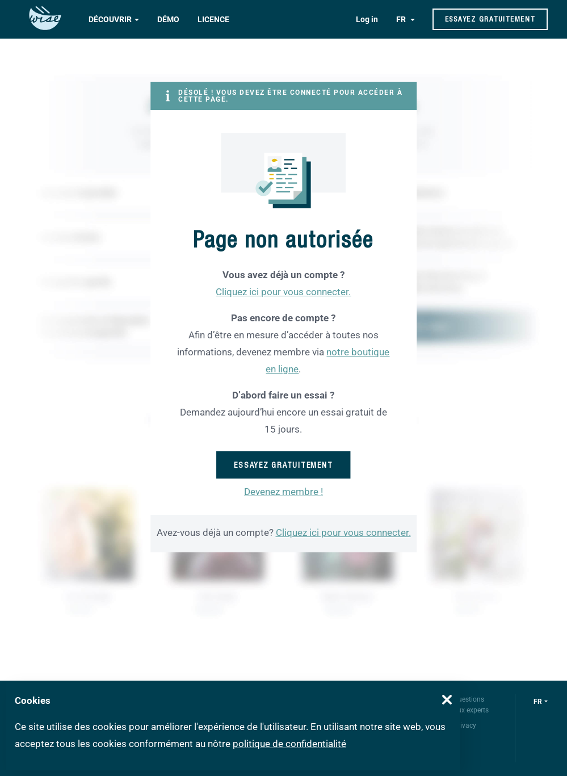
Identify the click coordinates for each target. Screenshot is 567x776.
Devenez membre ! (283, 491)
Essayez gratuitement (490, 19)
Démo (168, 19)
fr (538, 702)
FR (402, 19)
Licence (213, 19)
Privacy (464, 725)
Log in (367, 19)
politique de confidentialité (289, 743)
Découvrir (110, 19)
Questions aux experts (471, 704)
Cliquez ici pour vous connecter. (283, 291)
